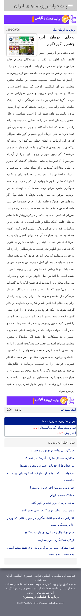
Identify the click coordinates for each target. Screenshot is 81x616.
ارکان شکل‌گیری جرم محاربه (56, 540)
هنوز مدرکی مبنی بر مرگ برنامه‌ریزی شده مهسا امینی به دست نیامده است (40, 551)
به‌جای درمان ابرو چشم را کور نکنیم (52, 502)
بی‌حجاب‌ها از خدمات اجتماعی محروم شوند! (47, 465)
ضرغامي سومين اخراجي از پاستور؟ (52, 487)
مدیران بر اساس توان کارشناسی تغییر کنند (48, 510)
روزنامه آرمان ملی (63, 29)
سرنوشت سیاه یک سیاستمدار (54, 427)
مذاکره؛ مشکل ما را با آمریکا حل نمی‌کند (49, 458)
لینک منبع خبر (68, 409)
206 (9, 409)
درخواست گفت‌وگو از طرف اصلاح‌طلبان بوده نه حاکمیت (40, 477)
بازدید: (17, 409)
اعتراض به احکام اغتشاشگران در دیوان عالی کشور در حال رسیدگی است (40, 521)
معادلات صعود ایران (62, 495)
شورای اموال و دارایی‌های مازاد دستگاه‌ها (49, 532)
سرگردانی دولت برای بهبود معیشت (52, 450)
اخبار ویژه (66, 432)
